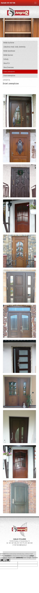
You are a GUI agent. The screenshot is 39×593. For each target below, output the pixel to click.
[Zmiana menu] (35, 3)
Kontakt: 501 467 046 (8, 3)
